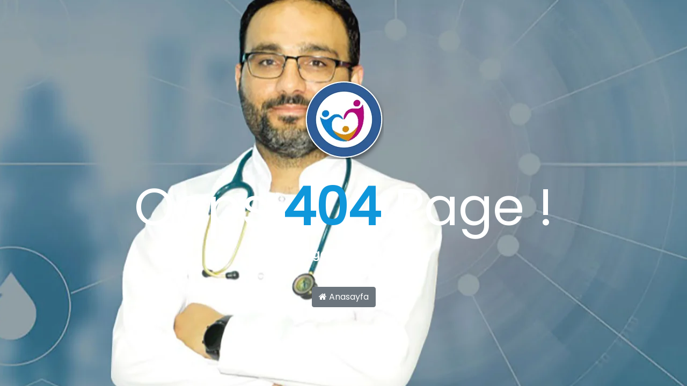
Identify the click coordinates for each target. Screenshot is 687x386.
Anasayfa (344, 297)
